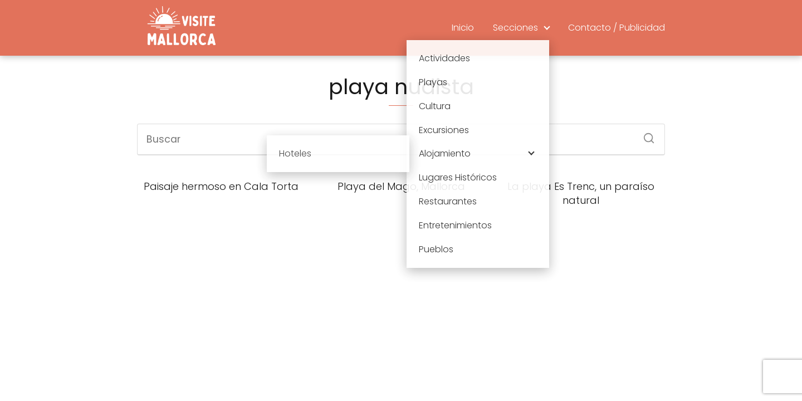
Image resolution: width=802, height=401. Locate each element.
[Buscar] (645, 135)
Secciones (515, 27)
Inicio (463, 27)
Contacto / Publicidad (616, 27)
